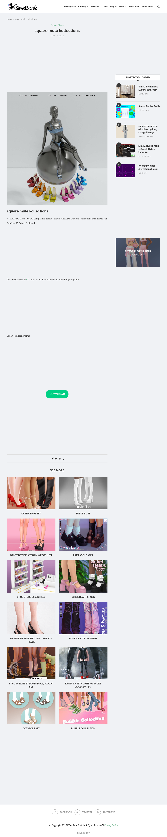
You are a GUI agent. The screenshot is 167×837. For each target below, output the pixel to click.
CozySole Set (31, 728)
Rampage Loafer (83, 555)
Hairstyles (69, 7)
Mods (121, 7)
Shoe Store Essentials (31, 597)
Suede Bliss (83, 513)
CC (27, 279)
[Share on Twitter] (56, 458)
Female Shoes (57, 25)
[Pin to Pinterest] (60, 458)
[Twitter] (83, 812)
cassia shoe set (31, 513)
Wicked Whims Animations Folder (148, 167)
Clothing (82, 7)
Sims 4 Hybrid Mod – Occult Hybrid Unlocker (148, 149)
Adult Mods (147, 7)
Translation (134, 7)
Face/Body (109, 7)
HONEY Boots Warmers (83, 638)
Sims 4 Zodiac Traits (149, 106)
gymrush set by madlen (138, 250)
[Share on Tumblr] (63, 458)
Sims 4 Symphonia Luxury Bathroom (148, 88)
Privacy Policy (111, 825)
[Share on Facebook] (52, 458)
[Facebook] (62, 812)
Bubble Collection (83, 728)
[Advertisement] (57, 64)
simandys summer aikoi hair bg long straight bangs (148, 129)
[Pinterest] (105, 812)
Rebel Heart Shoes (83, 597)
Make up (95, 7)
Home (9, 19)
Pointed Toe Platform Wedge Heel (31, 555)
